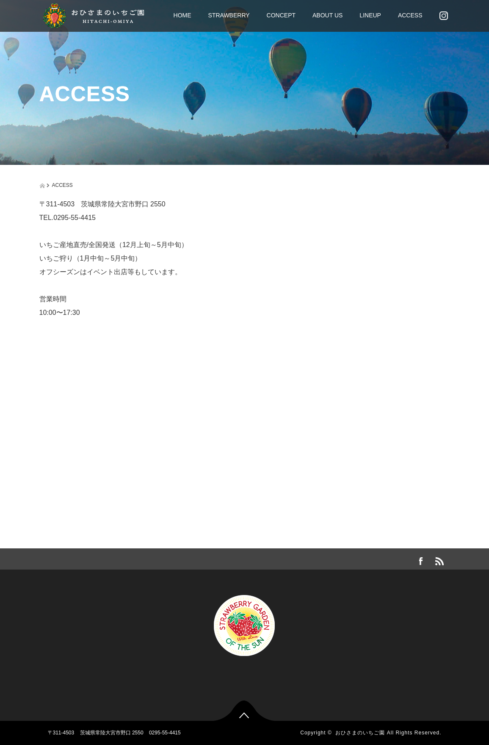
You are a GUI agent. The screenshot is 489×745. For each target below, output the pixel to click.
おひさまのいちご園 (360, 733)
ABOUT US (327, 15)
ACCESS (410, 15)
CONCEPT (281, 15)
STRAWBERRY (229, 15)
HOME (182, 15)
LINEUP (370, 15)
